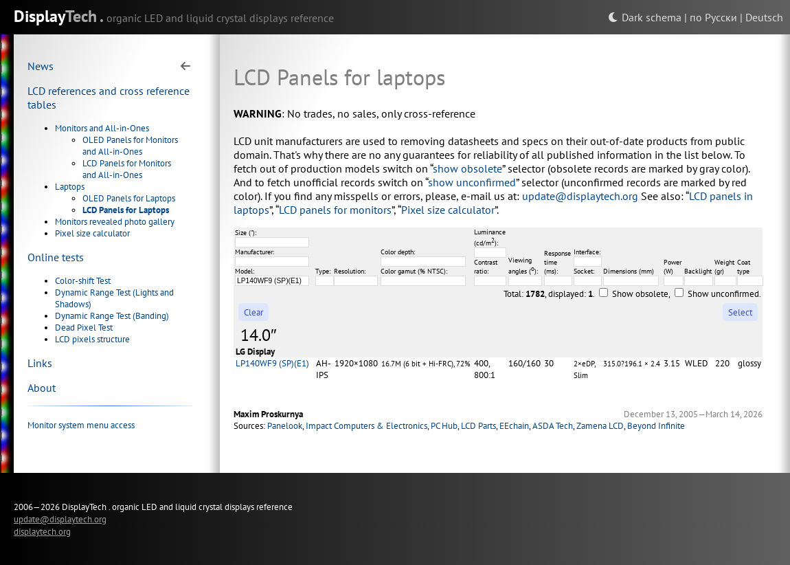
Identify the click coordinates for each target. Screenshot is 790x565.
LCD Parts (478, 426)
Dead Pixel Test (84, 327)
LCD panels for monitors (335, 210)
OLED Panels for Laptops (128, 198)
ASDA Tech (552, 426)
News (40, 66)
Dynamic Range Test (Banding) (112, 316)
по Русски (713, 17)
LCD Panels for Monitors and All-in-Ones (126, 169)
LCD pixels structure (92, 339)
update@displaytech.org (580, 196)
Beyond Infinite (656, 426)
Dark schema (644, 17)
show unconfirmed (472, 182)
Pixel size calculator (92, 233)
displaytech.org (42, 531)
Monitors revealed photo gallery (114, 222)
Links (39, 363)
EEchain (514, 426)
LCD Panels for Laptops (125, 210)
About (41, 388)
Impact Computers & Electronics (366, 426)
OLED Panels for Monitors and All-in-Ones (130, 145)
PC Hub (444, 426)
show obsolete (467, 168)
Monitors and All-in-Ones (102, 128)
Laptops (69, 186)
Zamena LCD (600, 426)
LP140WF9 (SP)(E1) (272, 363)
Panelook (284, 426)
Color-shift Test (83, 281)
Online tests (55, 257)
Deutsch (764, 17)
